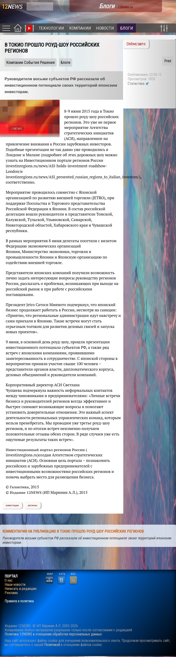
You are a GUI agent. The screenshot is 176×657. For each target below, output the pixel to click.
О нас (9, 580)
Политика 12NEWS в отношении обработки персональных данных (53, 634)
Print (167, 61)
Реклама (11, 593)
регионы (32, 505)
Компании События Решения (30, 62)
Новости (105, 28)
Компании (80, 28)
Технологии (51, 28)
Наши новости (15, 585)
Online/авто (136, 44)
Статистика (138, 83)
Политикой (52, 645)
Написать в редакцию (21, 589)
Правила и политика (19, 601)
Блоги (126, 28)
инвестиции (12, 505)
